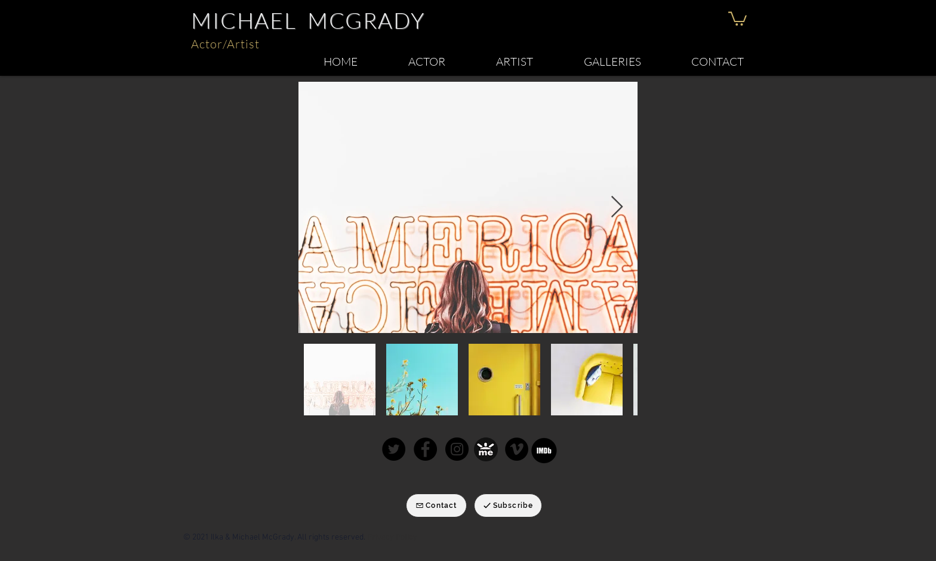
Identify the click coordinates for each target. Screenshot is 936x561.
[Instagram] (457, 449)
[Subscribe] (508, 505)
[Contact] (436, 505)
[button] (737, 18)
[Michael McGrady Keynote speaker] (516, 449)
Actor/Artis (223, 43)
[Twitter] (393, 449)
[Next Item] (617, 207)
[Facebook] (425, 449)
